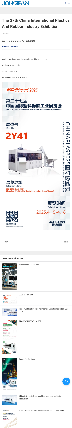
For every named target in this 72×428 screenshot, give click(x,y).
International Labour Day (29, 265)
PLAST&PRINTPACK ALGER (30, 321)
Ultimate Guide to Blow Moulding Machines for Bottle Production (40, 397)
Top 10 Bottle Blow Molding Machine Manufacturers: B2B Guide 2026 (44, 310)
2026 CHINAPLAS (26, 295)
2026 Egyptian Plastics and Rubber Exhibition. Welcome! (41, 410)
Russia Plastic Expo (27, 359)
